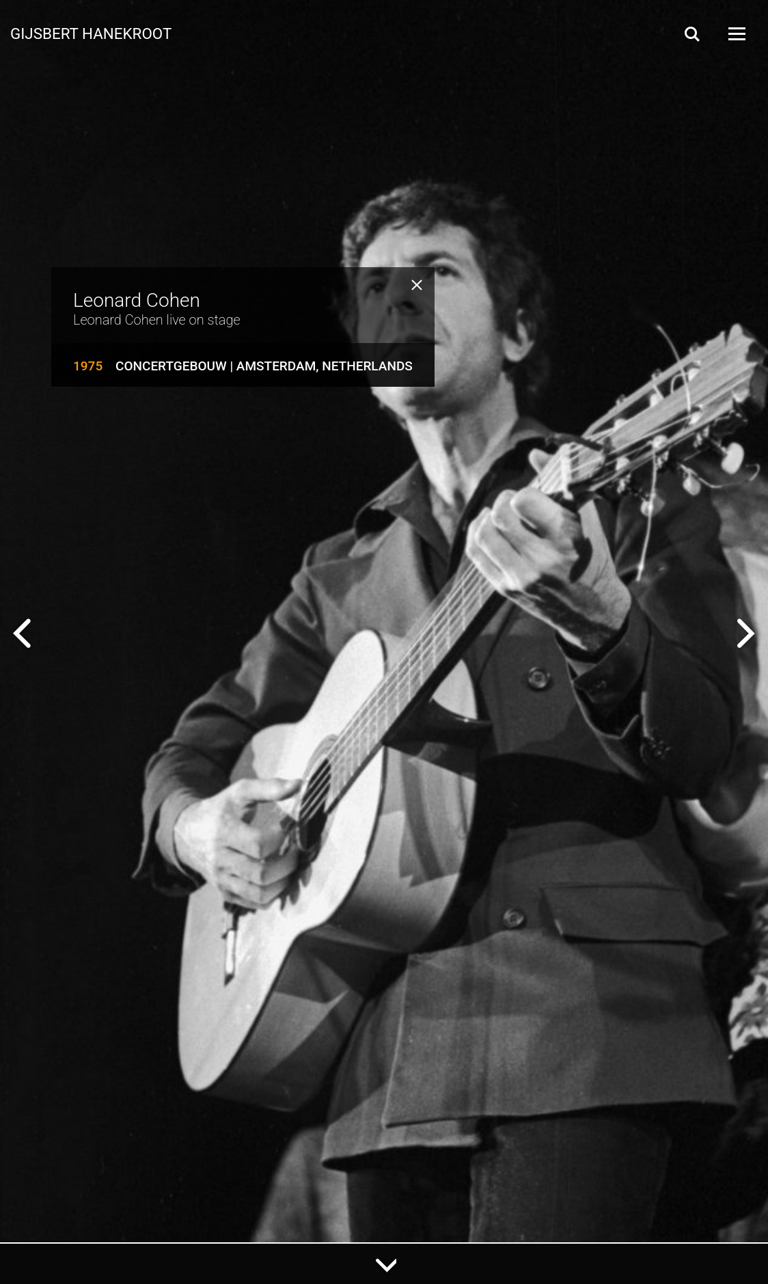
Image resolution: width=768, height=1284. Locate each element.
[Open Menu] (736, 33)
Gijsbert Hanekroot (91, 33)
